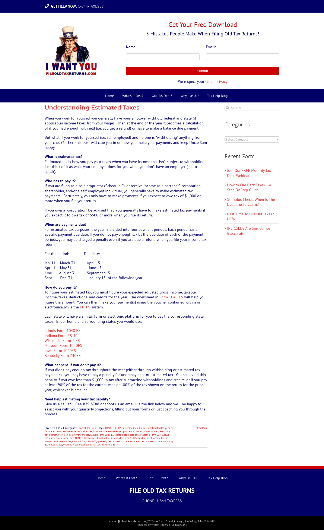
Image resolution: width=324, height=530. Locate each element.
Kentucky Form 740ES (63, 355)
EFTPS (85, 307)
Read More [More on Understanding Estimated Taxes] (201, 427)
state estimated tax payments (140, 441)
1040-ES (109, 427)
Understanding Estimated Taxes (92, 107)
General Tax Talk (86, 427)
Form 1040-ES (171, 297)
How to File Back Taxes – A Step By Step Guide (249, 187)
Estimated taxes (53, 431)
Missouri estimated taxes (58, 441)
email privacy (216, 81)
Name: (131, 46)
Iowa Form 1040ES (60, 350)
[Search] (228, 108)
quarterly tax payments (110, 441)
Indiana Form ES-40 (61, 335)
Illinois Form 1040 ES (62, 330)
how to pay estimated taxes (150, 431)
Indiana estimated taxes (128, 434)
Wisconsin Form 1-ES (62, 340)
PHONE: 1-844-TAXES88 (162, 500)
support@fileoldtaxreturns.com (127, 521)
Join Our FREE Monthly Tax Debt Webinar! (249, 173)
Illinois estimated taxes (76, 434)
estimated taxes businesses (77, 431)
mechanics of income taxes (152, 437)
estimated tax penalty (161, 427)
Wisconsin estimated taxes (77, 444)
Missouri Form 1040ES (63, 345)
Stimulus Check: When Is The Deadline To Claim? (251, 202)
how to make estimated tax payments (113, 431)
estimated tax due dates (136, 427)
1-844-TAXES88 (78, 6)
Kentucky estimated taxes (98, 437)
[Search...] (252, 108)
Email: (211, 46)
